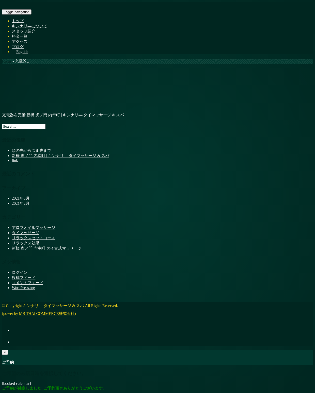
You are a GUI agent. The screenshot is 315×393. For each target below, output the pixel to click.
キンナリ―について (29, 26)
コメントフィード (27, 283)
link (15, 160)
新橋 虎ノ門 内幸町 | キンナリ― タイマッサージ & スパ (60, 156)
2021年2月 (21, 203)
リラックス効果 (25, 243)
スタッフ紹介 (23, 31)
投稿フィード (23, 277)
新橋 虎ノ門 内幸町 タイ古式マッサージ (47, 248)
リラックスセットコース (33, 238)
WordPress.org (23, 288)
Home (7, 61)
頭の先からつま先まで (31, 150)
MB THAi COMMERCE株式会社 (47, 313)
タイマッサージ (25, 233)
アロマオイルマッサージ (33, 227)
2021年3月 (21, 198)
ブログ (18, 47)
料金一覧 (20, 36)
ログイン (20, 272)
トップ (18, 21)
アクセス (20, 41)
